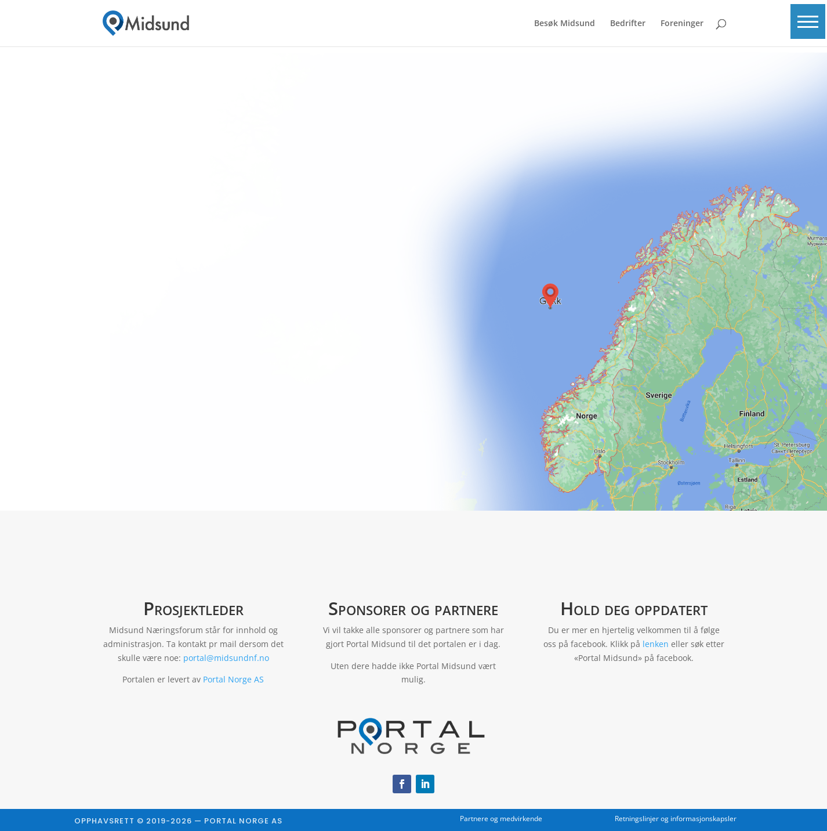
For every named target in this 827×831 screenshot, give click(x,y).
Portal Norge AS (233, 679)
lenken (656, 643)
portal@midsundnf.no (226, 657)
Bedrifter (627, 23)
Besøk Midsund (564, 23)
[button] (806, 24)
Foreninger (682, 23)
